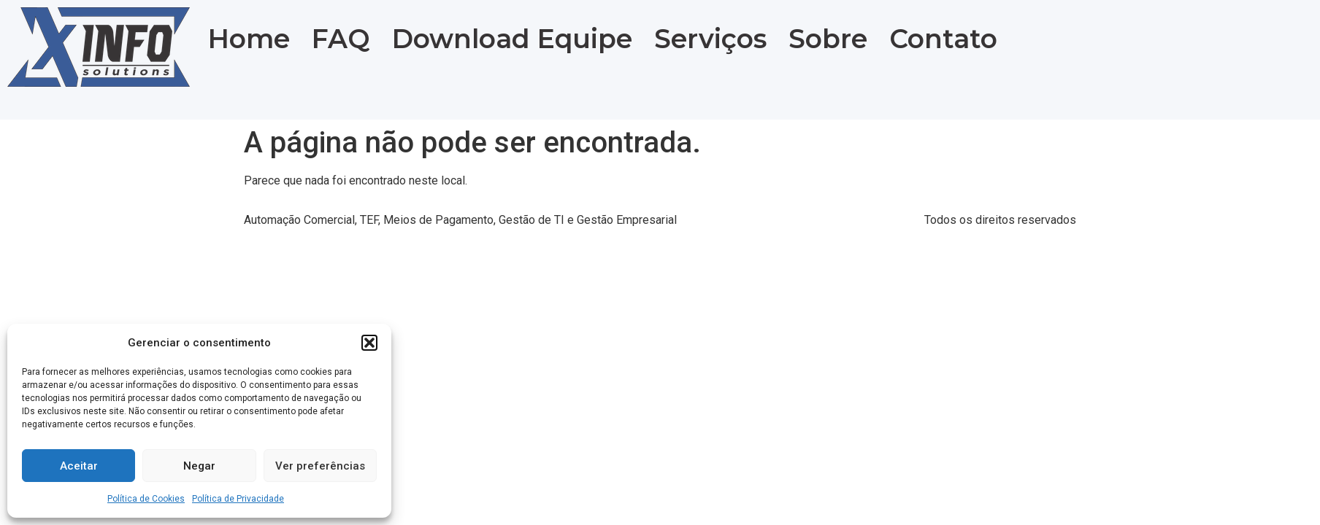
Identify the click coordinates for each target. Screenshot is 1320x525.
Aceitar (79, 465)
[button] (369, 342)
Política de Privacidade (238, 499)
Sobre (827, 39)
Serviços (710, 39)
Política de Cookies (146, 499)
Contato (943, 39)
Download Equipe (512, 39)
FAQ (341, 39)
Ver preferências (320, 465)
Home (249, 39)
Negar (199, 465)
